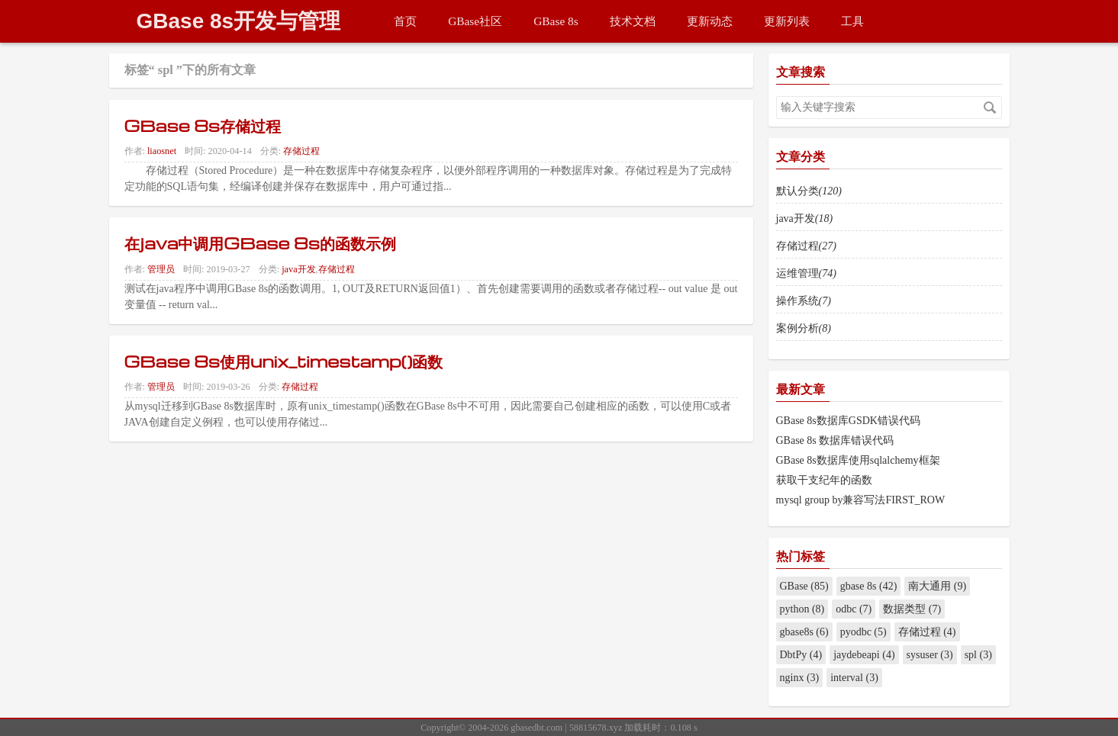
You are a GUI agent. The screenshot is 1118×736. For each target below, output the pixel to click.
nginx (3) (800, 677)
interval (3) (854, 677)
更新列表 (787, 20)
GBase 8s (555, 20)
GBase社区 (475, 20)
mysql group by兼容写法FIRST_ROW (861, 500)
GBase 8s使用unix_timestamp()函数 (283, 360)
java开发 (298, 269)
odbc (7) (854, 609)
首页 (405, 20)
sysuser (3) (930, 654)
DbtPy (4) (801, 654)
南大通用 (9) (937, 586)
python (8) (802, 609)
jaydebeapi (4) (863, 654)
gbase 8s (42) (868, 586)
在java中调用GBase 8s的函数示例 (260, 242)
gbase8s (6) (804, 632)
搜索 (990, 107)
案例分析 (803, 328)
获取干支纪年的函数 (824, 480)
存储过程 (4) (927, 632)
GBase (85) (804, 586)
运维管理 (806, 273)
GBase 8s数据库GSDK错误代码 (848, 420)
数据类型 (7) (912, 609)
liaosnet (161, 151)
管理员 (161, 269)
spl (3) (978, 654)
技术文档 (633, 20)
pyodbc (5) (863, 632)
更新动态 (710, 20)
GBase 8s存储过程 (203, 125)
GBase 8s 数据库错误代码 (835, 440)
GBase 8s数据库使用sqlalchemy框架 (858, 460)
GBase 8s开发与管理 (239, 21)
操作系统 (803, 301)
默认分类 (809, 191)
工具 (852, 20)
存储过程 (301, 151)
